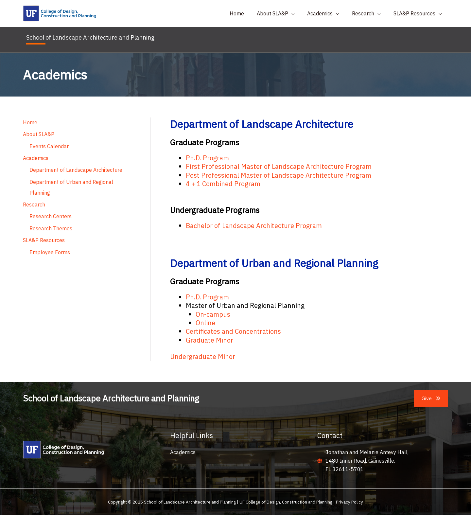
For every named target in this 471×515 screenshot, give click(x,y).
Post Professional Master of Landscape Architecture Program (278, 175)
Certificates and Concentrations (233, 331)
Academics (35, 158)
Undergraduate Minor (202, 356)
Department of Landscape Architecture (75, 170)
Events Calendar (49, 146)
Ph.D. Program (207, 157)
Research (34, 204)
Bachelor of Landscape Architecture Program (254, 225)
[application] (299, 13)
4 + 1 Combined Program (223, 183)
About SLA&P (38, 134)
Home (30, 122)
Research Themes (50, 227)
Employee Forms (49, 251)
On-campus (213, 314)
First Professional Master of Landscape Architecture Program (279, 166)
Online (205, 322)
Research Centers (50, 215)
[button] (431, 398)
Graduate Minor (209, 340)
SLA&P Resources (44, 239)
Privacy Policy (349, 502)
